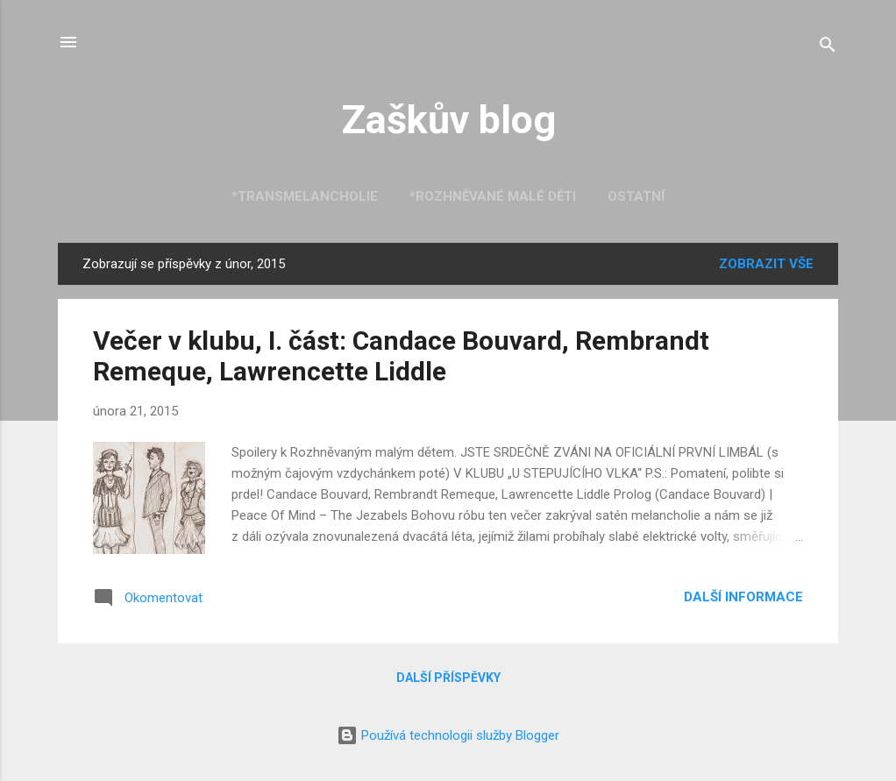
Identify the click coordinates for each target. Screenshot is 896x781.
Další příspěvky (448, 678)
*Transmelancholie (304, 196)
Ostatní (636, 196)
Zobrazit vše (766, 264)
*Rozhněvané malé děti (492, 196)
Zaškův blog (448, 119)
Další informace (743, 597)
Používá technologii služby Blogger (448, 735)
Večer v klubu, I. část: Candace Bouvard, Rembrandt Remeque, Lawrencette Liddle (401, 356)
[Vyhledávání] (827, 48)
